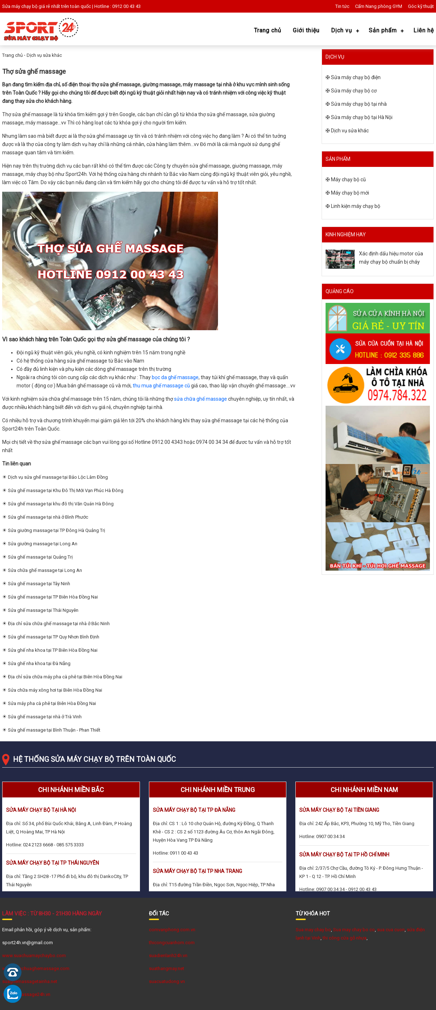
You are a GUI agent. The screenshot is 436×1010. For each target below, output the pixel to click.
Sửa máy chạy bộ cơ (354, 91)
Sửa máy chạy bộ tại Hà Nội (361, 117)
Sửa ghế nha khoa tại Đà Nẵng (39, 663)
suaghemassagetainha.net (29, 981)
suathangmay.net (166, 968)
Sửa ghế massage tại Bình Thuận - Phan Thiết (54, 730)
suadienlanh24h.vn (168, 955)
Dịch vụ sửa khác (44, 55)
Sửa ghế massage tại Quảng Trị (40, 557)
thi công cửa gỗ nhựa (345, 938)
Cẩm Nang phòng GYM (378, 6)
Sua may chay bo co (354, 929)
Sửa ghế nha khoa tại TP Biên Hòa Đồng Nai (52, 650)
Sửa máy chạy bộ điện (356, 77)
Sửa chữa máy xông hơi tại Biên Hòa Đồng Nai (55, 690)
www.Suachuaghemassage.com (35, 968)
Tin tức (342, 6)
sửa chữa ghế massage (200, 399)
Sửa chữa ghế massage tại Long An (45, 570)
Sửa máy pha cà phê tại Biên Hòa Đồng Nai (52, 703)
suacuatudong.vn (167, 981)
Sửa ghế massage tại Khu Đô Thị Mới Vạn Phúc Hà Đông (65, 490)
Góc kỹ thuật (421, 6)
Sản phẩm (383, 30)
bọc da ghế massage (175, 377)
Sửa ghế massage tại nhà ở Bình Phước (48, 517)
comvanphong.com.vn (172, 929)
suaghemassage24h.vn (26, 994)
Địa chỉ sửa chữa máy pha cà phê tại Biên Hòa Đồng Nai (65, 676)
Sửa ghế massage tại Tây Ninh (39, 583)
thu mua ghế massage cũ (161, 385)
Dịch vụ (341, 30)
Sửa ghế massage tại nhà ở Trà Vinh (45, 716)
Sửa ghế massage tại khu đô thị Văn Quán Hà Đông (61, 503)
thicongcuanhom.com (172, 942)
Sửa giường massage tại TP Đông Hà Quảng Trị (56, 530)
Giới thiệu (306, 30)
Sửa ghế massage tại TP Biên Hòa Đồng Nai (53, 597)
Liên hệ (423, 30)
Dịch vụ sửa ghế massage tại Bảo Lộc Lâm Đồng (58, 477)
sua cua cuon (391, 929)
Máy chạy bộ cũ (348, 179)
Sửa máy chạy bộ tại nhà (359, 104)
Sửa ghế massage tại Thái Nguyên (43, 610)
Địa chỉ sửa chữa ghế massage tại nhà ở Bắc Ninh (59, 623)
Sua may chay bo (313, 929)
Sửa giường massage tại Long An (42, 543)
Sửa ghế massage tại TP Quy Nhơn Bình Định (53, 637)
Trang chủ (267, 30)
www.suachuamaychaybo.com (34, 955)
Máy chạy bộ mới (350, 193)
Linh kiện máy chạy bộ (355, 206)
